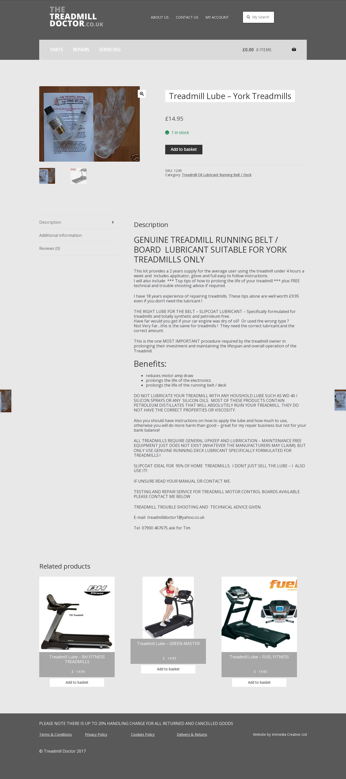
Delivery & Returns (192, 734)
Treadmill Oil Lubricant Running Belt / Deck (216, 174)
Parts (56, 50)
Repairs (81, 50)
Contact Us (187, 17)
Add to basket (184, 149)
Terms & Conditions (55, 734)
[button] (142, 94)
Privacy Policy (96, 734)
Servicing (109, 50)
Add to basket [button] (77, 682)
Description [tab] (50, 222)
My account (217, 17)
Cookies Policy (143, 734)
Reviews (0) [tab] (49, 248)
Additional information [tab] (60, 235)
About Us (160, 17)
